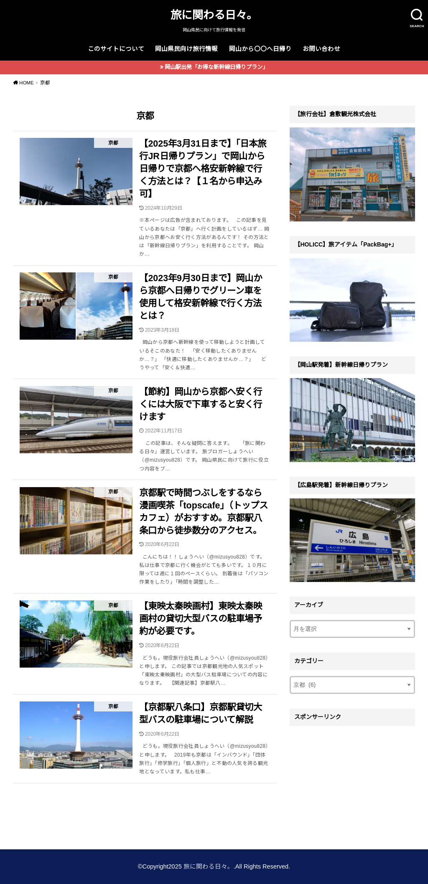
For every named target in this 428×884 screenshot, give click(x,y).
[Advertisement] (352, 782)
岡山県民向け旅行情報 (186, 49)
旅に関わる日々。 (214, 15)
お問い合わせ (321, 49)
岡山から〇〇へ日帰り (260, 49)
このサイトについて (116, 49)
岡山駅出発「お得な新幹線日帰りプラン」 (216, 67)
